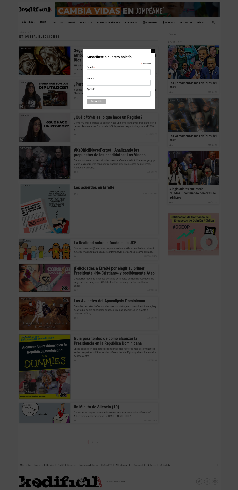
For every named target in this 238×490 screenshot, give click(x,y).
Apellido (91, 89)
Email (91, 67)
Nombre (91, 78)
